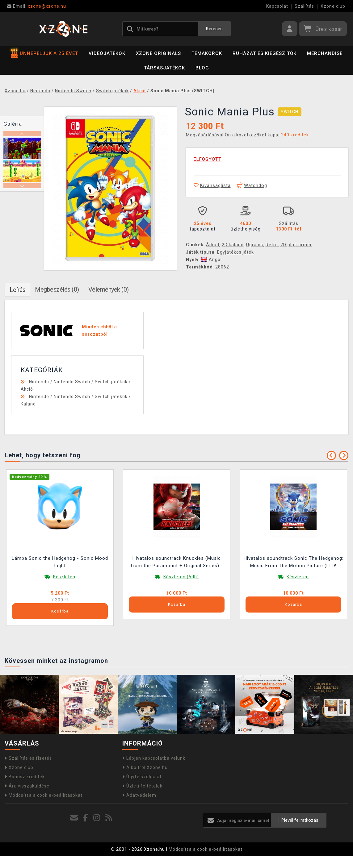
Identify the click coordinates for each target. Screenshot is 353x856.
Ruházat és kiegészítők (264, 53)
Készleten (64, 576)
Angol (211, 259)
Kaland (28, 403)
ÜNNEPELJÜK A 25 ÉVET (44, 53)
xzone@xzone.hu (36, 6)
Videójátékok (107, 53)
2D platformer (296, 244)
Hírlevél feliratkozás (298, 820)
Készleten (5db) (181, 576)
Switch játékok (111, 381)
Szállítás (304, 6)
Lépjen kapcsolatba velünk (153, 758)
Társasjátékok (164, 68)
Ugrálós (254, 244)
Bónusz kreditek (25, 776)
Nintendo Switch (72, 381)
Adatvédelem (139, 795)
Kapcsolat (277, 6)
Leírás (17, 289)
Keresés (214, 28)
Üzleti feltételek (142, 785)
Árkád (212, 244)
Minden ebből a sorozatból (99, 330)
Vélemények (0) (108, 289)
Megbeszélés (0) (57, 289)
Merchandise (324, 53)
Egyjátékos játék (235, 252)
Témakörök (206, 53)
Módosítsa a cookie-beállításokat (43, 795)
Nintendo (39, 381)
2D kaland (233, 244)
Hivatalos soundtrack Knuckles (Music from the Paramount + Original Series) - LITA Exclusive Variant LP (177, 562)
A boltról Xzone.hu (145, 767)
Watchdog (252, 185)
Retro (272, 244)
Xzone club (333, 6)
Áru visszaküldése (27, 785)
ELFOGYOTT (207, 159)
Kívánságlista (212, 185)
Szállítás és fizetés (28, 758)
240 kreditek (295, 134)
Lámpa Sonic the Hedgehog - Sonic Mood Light (60, 561)
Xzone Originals (158, 53)
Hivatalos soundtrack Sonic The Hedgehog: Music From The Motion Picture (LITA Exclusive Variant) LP (293, 562)
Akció (27, 389)
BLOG (202, 68)
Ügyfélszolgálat (142, 776)
